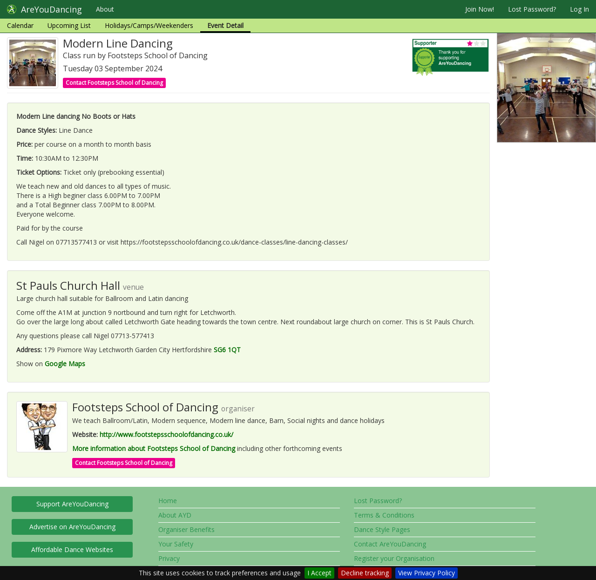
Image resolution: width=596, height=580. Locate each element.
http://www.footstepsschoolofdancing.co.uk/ (166, 434)
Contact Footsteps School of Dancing (114, 83)
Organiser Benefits (186, 529)
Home (167, 500)
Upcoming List (69, 25)
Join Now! (479, 9)
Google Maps (65, 363)
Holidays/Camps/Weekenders (149, 25)
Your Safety (175, 543)
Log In (579, 9)
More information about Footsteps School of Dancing (153, 448)
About (105, 9)
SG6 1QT (227, 349)
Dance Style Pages (382, 529)
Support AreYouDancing (72, 503)
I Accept (319, 572)
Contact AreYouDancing (390, 543)
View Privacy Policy (426, 572)
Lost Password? (532, 9)
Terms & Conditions (384, 515)
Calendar (20, 25)
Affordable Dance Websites (72, 549)
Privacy (169, 558)
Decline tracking (365, 572)
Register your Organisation (394, 558)
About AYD (174, 515)
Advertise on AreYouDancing (72, 526)
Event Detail (225, 25)
